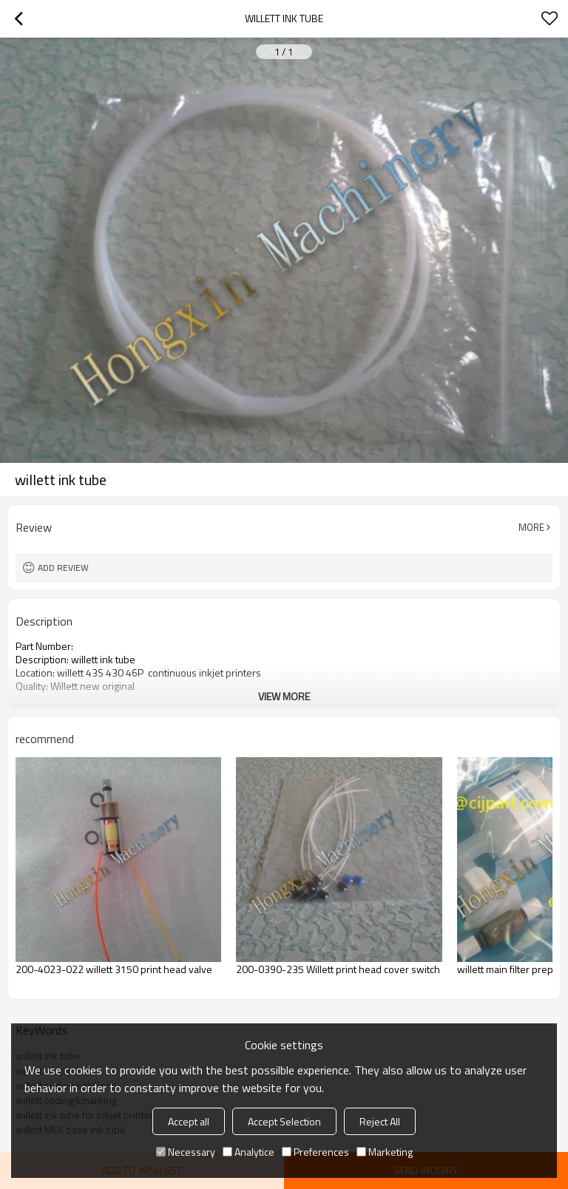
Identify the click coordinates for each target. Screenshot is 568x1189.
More (531, 527)
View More (284, 696)
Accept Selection (284, 1121)
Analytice (248, 1151)
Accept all (188, 1121)
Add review (63, 567)
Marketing (384, 1151)
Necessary (185, 1151)
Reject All (379, 1121)
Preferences (315, 1151)
